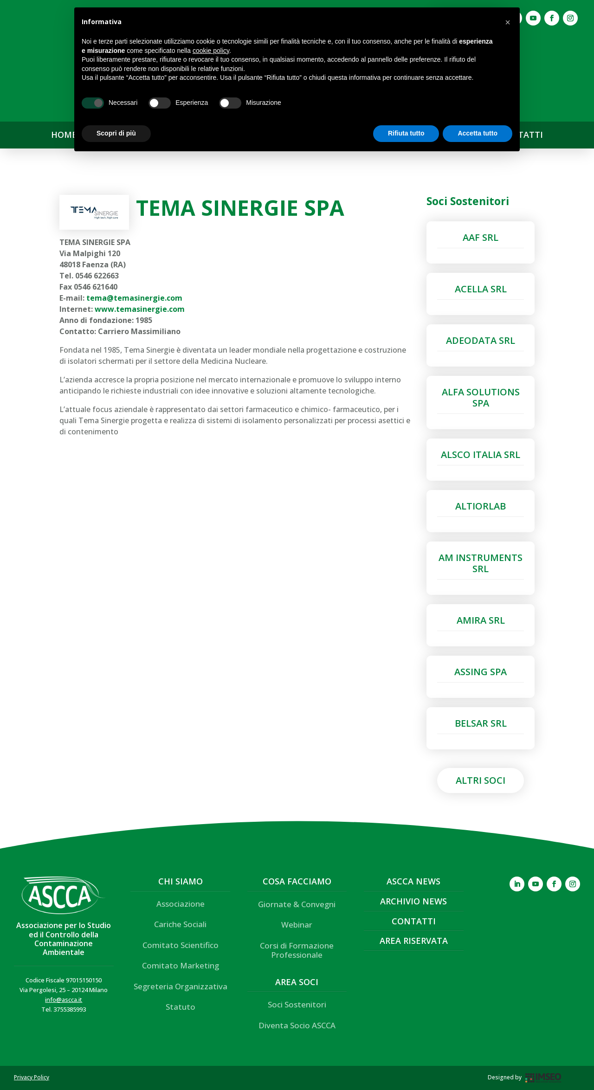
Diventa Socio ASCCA (297, 1025)
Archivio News (413, 901)
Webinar (296, 924)
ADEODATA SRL (480, 340)
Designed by (505, 1077)
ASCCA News (413, 881)
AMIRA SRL (481, 620)
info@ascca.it (63, 999)
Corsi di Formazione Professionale (297, 950)
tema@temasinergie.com (134, 298)
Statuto (180, 1006)
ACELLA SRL (481, 289)
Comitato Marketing (180, 965)
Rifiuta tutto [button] (406, 133)
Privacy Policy (31, 1077)
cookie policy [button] (211, 50)
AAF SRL (480, 237)
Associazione (180, 903)
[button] (507, 22)
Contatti (414, 921)
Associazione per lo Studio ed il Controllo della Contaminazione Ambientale (63, 938)
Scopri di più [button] (116, 133)
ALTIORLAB (480, 506)
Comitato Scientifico (180, 945)
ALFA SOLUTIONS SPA (481, 397)
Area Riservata (414, 940)
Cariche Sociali (180, 924)
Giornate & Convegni (297, 904)
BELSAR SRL (481, 723)
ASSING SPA (480, 671)
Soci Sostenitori (297, 1004)
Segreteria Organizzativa (180, 986)
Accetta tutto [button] (477, 133)
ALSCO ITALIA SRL (480, 454)
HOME (64, 135)
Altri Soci (480, 780)
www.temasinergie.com (140, 309)
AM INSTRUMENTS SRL (481, 563)
